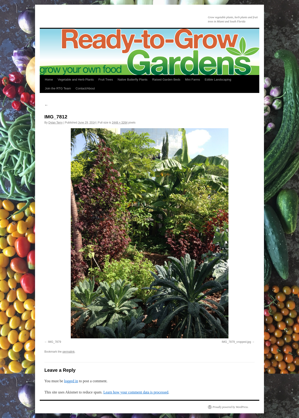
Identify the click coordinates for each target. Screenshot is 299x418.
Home (49, 79)
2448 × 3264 (120, 122)
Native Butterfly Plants (132, 79)
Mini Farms (192, 79)
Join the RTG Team (58, 88)
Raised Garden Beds (166, 79)
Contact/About (85, 88)
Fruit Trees (105, 79)
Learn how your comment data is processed (135, 392)
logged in (71, 381)
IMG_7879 (54, 342)
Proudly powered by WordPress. (231, 407)
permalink (68, 351)
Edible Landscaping (218, 79)
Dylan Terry (55, 122)
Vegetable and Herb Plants (76, 79)
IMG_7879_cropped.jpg (236, 342)
